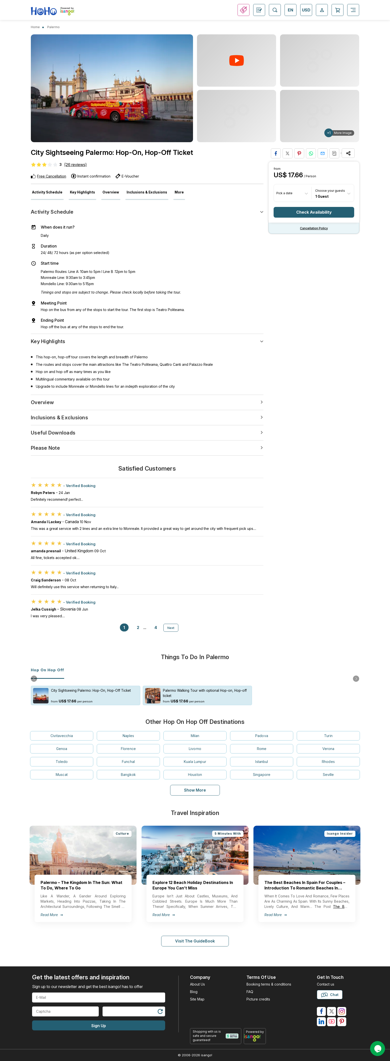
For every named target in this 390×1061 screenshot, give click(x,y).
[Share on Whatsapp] (311, 153)
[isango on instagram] (341, 1011)
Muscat (62, 774)
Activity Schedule (47, 192)
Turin (328, 736)
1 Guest (322, 196)
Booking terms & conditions (268, 984)
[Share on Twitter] (287, 153)
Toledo (62, 761)
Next (170, 628)
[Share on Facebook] (276, 153)
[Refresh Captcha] (160, 1012)
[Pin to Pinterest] (299, 153)
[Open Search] (275, 10)
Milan (195, 736)
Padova (261, 736)
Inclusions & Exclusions (147, 192)
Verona (328, 749)
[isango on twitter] (331, 1011)
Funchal (128, 761)
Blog (193, 992)
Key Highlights (82, 192)
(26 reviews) (75, 165)
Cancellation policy (314, 228)
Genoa (61, 749)
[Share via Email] (323, 153)
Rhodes (328, 761)
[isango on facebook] (321, 1011)
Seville (328, 774)
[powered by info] (255, 1038)
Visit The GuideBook (195, 940)
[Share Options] (348, 153)
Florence (128, 749)
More (179, 192)
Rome (262, 749)
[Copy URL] (334, 153)
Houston (195, 774)
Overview (110, 192)
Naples (128, 736)
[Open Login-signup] (322, 10)
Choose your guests (330, 190)
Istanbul (261, 761)
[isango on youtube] (331, 1021)
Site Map (197, 999)
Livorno (195, 749)
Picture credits (258, 999)
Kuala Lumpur (195, 761)
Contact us (325, 984)
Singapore (261, 774)
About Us (197, 984)
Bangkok (128, 774)
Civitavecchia (61, 736)
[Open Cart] (337, 10)
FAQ (249, 992)
